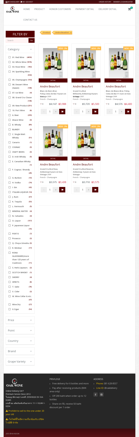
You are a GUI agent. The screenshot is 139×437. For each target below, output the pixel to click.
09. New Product (20, 105)
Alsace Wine (17, 120)
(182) (30, 67)
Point (20, 330)
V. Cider (15, 291)
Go (31, 40)
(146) (30, 101)
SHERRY (15, 277)
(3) (31, 120)
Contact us (30, 19)
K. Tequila (17, 201)
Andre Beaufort (50, 86)
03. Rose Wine (18, 67)
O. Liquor (16, 220)
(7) (31, 233)
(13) (30, 178)
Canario (16, 142)
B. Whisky (16, 124)
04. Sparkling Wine (21, 71)
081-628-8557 (27, 2)
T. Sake (15, 286)
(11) (30, 263)
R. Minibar (17, 248)
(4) (31, 93)
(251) (30, 105)
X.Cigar (15, 309)
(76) (30, 287)
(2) (31, 238)
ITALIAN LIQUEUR (20, 192)
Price (20, 320)
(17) (30, 248)
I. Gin (14, 187)
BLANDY (16, 129)
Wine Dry (16, 304)
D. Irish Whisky (19, 156)
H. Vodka (16, 182)
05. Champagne (19, 79)
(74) (30, 182)
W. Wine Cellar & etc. (22, 296)
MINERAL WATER (20, 211)
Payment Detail (84, 9)
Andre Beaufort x (63, 32)
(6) (31, 110)
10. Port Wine (18, 110)
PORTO (15, 233)
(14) (30, 192)
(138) (30, 88)
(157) (30, 221)
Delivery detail (108, 9)
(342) (30, 75)
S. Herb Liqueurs (19, 267)
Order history (105, 2)
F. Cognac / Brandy (21, 169)
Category (20, 49)
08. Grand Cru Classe (22, 97)
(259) (30, 115)
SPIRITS (15, 282)
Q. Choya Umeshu (20, 243)
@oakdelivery (13, 2)
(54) (30, 309)
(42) (30, 187)
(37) (30, 197)
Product (39, 9)
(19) (30, 229)
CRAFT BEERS (18, 152)
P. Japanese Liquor (21, 225)
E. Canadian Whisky (21, 161)
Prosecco (16, 238)
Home (26, 9)
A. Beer (15, 115)
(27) (30, 304)
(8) (31, 282)
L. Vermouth (18, 206)
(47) (30, 300)
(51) (30, 137)
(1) (31, 142)
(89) (30, 125)
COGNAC (16, 147)
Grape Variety (20, 361)
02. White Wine (19, 62)
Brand (20, 351)
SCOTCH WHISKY (20, 272)
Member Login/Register (123, 2)
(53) (30, 201)
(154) (30, 80)
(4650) (29, 57)
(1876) (29, 62)
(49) (30, 173)
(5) (31, 129)
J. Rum (15, 197)
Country (20, 341)
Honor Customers (60, 9)
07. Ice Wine (17, 92)
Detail (53, 80)
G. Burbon (17, 177)
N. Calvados (17, 216)
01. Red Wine (18, 57)
